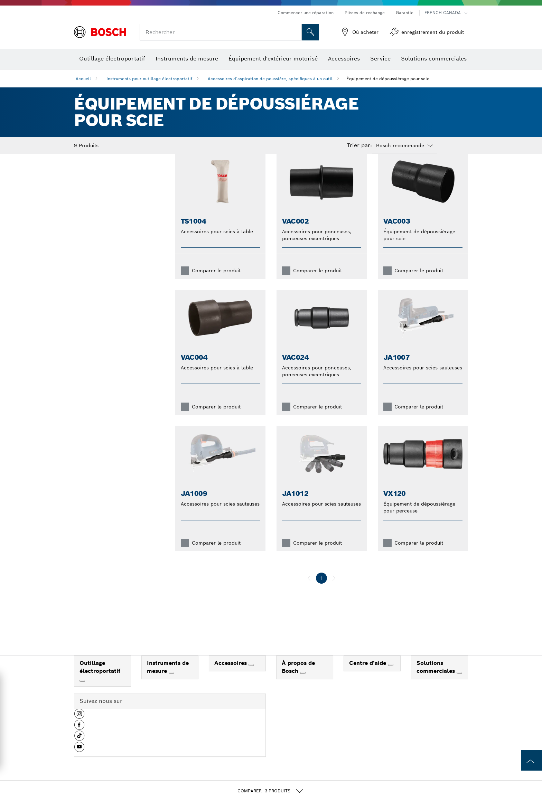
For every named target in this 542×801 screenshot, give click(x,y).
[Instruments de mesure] (171, 684)
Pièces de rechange (365, 12)
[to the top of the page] (531, 760)
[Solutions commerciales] (459, 684)
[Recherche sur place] (310, 32)
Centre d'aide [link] (368, 674)
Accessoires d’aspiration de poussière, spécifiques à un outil (270, 78)
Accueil (83, 78)
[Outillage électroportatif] (82, 692)
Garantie (404, 12)
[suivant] (333, 589)
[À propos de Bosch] (303, 684)
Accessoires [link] (231, 674)
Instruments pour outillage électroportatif (149, 78)
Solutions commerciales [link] (437, 678)
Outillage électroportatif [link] (100, 678)
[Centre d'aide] (390, 676)
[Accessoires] (251, 676)
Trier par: (359, 145)
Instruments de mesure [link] (168, 678)
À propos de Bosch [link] (298, 678)
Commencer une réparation (306, 12)
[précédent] (309, 589)
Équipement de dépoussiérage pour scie (387, 78)
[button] (79, 727)
